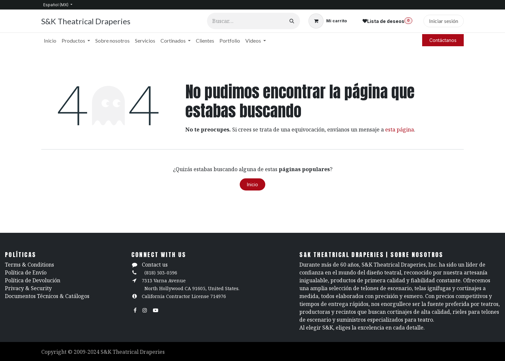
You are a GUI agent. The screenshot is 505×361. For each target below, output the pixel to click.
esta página (399, 129)
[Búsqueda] (292, 21)
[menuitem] (50, 40)
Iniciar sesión (443, 21)
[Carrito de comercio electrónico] (327, 21)
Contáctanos (443, 40)
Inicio (252, 184)
